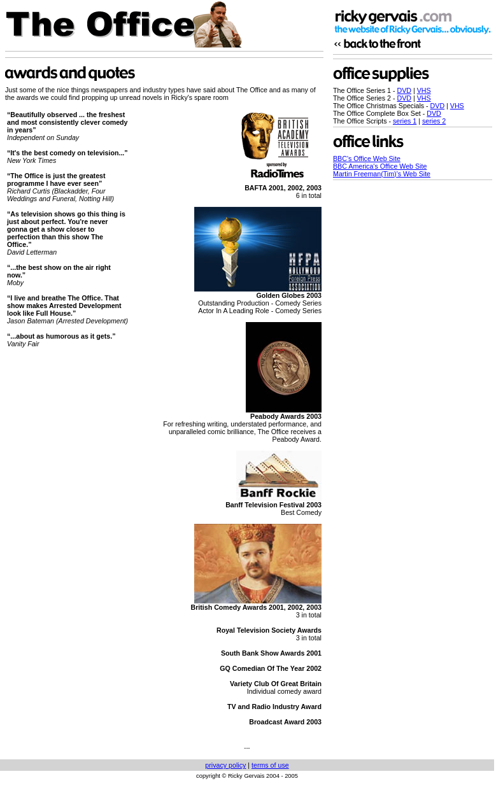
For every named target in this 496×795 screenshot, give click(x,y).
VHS (424, 90)
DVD (404, 90)
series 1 (404, 121)
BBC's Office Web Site (366, 158)
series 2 (434, 121)
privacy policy (225, 765)
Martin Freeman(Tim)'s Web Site (381, 174)
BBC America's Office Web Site (380, 166)
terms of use (270, 765)
